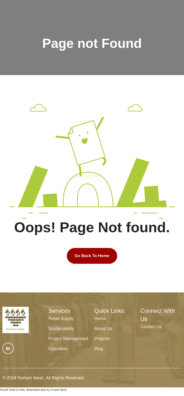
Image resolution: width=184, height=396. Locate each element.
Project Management (68, 338)
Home (100, 318)
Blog (98, 348)
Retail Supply (61, 318)
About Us (103, 328)
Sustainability (61, 328)
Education (58, 348)
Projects (102, 338)
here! (63, 389)
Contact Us (151, 326)
